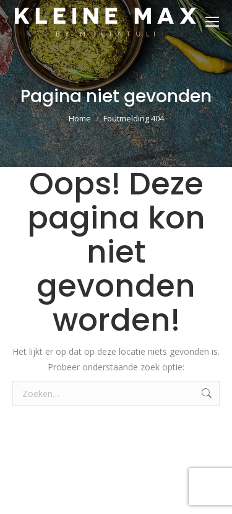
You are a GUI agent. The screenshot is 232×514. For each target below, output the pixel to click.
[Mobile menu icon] (212, 21)
